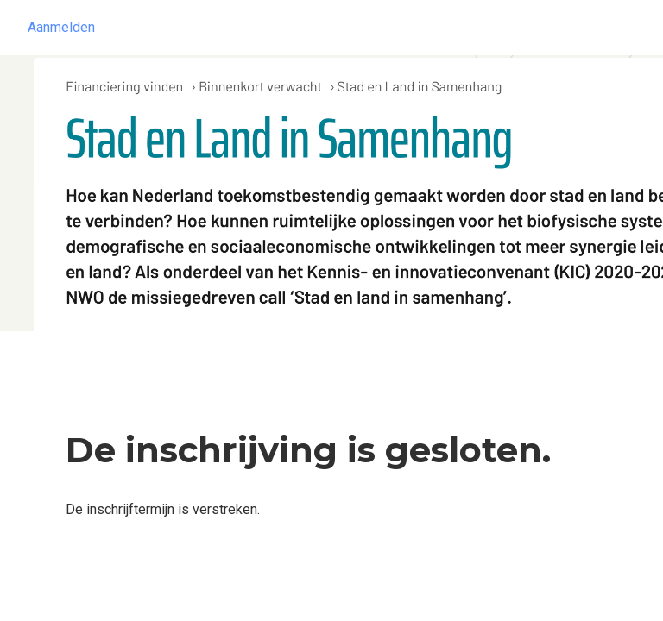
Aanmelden (61, 27)
